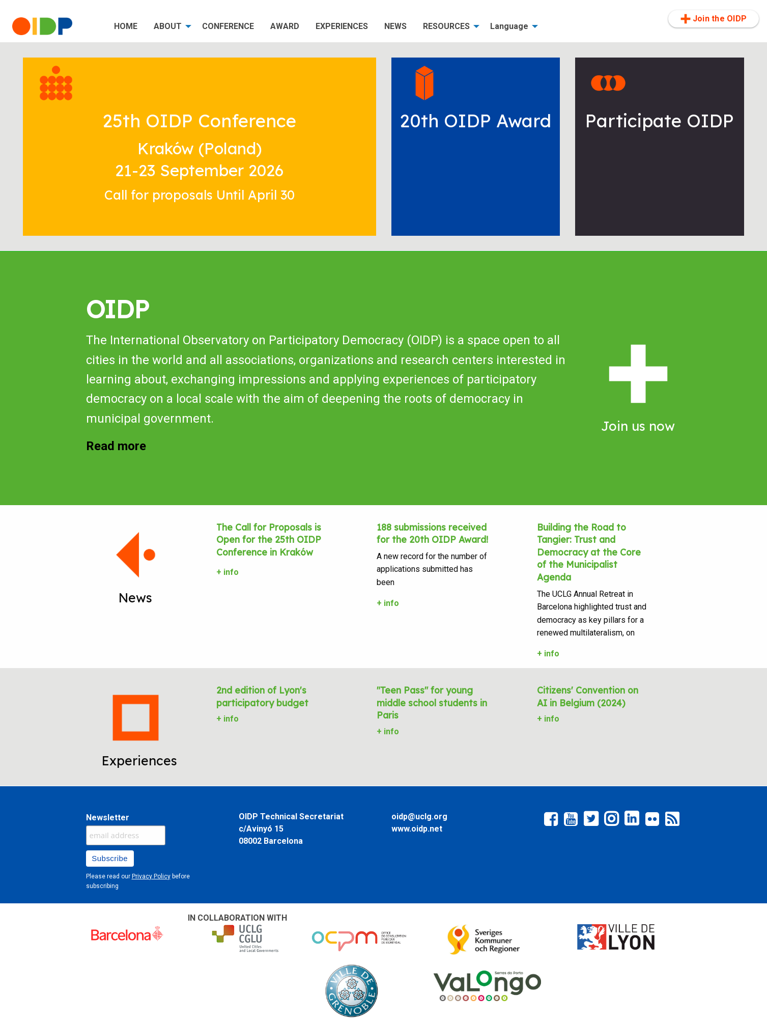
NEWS (395, 26)
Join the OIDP (713, 19)
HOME (125, 26)
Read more (116, 446)
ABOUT (168, 26)
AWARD (284, 26)
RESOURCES (446, 26)
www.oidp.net (416, 829)
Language (509, 26)
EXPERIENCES (342, 26)
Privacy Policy (151, 876)
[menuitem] (55, 26)
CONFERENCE (228, 26)
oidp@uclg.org (419, 816)
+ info (227, 572)
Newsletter (107, 817)
